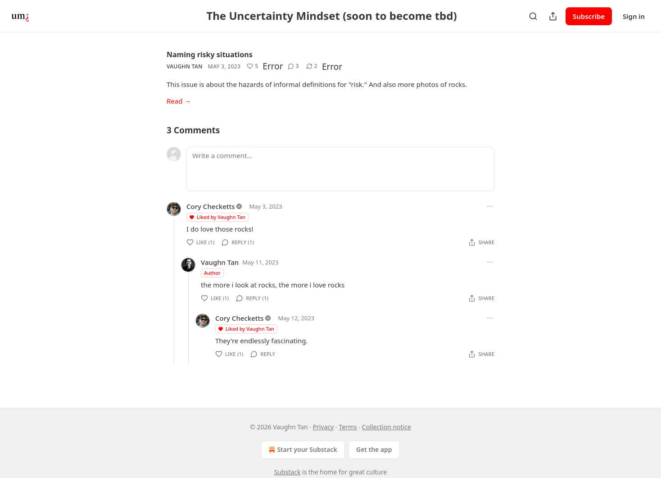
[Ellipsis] (490, 206)
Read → (179, 100)
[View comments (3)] (293, 66)
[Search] (533, 16)
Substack (287, 472)
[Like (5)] (252, 66)
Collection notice (386, 427)
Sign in (634, 16)
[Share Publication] (553, 16)
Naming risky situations (210, 54)
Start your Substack (302, 450)
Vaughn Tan (185, 66)
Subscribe (589, 16)
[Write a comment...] (340, 169)
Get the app (374, 449)
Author (212, 272)
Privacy (323, 427)
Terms (348, 427)
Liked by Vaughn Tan (217, 217)
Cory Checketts (210, 206)
